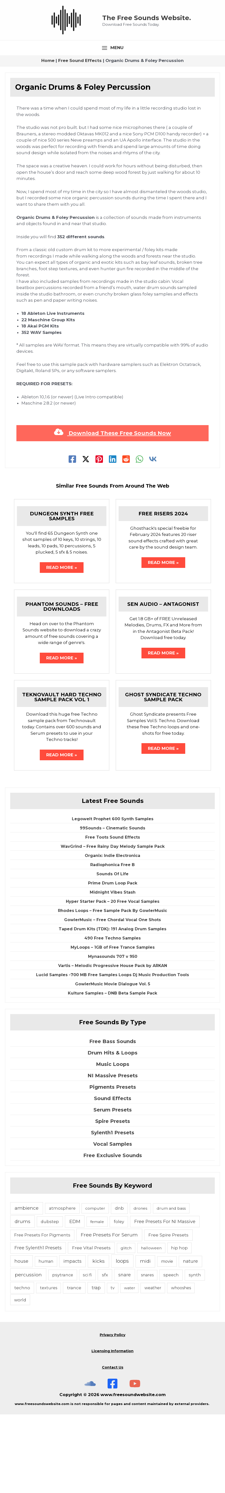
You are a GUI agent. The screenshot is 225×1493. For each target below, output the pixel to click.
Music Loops (112, 1143)
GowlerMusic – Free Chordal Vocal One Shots (112, 998)
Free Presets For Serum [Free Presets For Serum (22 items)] (109, 1313)
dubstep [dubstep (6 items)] (50, 1299)
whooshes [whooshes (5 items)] (181, 1366)
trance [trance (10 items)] (74, 1366)
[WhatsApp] (139, 536)
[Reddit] (126, 536)
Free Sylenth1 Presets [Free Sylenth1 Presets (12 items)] (38, 1326)
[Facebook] (72, 536)
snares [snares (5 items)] (147, 1353)
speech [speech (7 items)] (171, 1353)
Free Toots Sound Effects (112, 915)
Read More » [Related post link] (61, 644)
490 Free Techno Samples (112, 1016)
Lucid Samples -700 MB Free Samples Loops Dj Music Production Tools (112, 1053)
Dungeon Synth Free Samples (62, 592)
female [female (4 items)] (97, 1300)
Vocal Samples (112, 1223)
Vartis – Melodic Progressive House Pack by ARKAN (112, 1044)
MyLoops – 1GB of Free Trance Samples (113, 1025)
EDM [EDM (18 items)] (74, 1300)
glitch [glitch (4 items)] (126, 1326)
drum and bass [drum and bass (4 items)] (171, 1287)
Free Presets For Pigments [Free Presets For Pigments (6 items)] (42, 1313)
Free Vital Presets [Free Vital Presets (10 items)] (91, 1326)
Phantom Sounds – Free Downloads (61, 683)
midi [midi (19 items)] (145, 1340)
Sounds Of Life (112, 952)
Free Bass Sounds (112, 1120)
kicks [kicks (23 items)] (98, 1340)
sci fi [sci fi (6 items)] (87, 1353)
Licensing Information (112, 1429)
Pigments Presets (112, 1166)
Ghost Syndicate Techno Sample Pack (163, 775)
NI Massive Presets (113, 1154)
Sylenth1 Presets (112, 1211)
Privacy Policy (112, 1413)
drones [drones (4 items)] (140, 1287)
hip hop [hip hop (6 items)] (179, 1326)
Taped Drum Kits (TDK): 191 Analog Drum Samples (112, 1007)
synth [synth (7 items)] (195, 1353)
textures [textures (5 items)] (48, 1366)
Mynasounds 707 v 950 (112, 1034)
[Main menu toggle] (112, 125)
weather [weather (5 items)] (152, 1366)
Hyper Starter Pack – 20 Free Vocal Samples (112, 979)
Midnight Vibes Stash (112, 970)
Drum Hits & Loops (112, 1131)
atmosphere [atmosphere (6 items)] (62, 1286)
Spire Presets (112, 1200)
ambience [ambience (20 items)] (27, 1286)
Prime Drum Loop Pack (112, 961)
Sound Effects (112, 1177)
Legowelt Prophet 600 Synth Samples (112, 897)
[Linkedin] (112, 536)
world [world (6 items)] (20, 1378)
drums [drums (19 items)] (22, 1300)
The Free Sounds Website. (156, 55)
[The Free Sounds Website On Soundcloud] (90, 1462)
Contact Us (112, 1446)
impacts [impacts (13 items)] (72, 1340)
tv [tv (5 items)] (113, 1366)
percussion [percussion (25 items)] (28, 1353)
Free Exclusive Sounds (112, 1234)
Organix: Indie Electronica (112, 934)
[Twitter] (86, 536)
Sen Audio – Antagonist (163, 681)
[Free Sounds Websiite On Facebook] (112, 1462)
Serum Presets (112, 1188)
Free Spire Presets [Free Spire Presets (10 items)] (168, 1313)
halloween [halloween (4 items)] (151, 1326)
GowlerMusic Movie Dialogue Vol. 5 (112, 1062)
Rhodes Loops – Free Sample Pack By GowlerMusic (112, 989)
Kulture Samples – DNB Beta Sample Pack (112, 1071)
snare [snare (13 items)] (124, 1353)
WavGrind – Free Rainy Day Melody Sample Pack (113, 924)
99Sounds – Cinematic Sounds (112, 906)
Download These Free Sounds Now (112, 510)
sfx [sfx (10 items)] (105, 1353)
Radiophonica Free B (112, 943)
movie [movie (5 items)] (167, 1340)
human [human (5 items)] (46, 1340)
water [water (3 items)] (129, 1366)
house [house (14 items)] (21, 1340)
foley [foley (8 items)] (119, 1299)
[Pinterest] (99, 536)
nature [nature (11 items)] (190, 1339)
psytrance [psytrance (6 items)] (62, 1353)
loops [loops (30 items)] (122, 1340)
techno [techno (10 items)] (22, 1366)
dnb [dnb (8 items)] (119, 1286)
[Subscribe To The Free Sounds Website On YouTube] (134, 1462)
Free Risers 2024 (163, 590)
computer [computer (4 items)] (95, 1287)
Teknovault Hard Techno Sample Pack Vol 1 (61, 775)
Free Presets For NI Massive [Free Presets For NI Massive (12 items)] (164, 1299)
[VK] (153, 536)
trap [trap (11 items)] (96, 1366)
